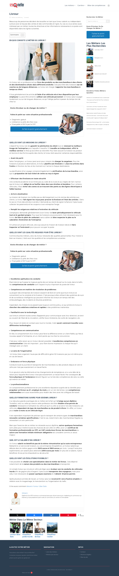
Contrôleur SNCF (99, 49)
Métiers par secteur (52, 554)
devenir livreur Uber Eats (37, 486)
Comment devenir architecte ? (95, 128)
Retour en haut (27, 573)
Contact (82, 552)
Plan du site (84, 557)
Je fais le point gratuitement (34, 129)
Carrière (80, 5)
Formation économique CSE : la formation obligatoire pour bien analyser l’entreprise (98, 123)
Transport (26, 17)
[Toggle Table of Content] (21, 34)
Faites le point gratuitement (98, 34)
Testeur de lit (98, 65)
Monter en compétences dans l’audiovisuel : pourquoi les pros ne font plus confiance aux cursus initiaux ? (98, 100)
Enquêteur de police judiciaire (102, 82)
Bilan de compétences (96, 5)
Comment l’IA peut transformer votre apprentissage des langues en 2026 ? (97, 108)
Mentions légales (85, 554)
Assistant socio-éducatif (101, 73)
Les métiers (69, 5)
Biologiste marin (99, 57)
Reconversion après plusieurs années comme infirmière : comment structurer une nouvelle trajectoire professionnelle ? (97, 115)
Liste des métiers (51, 552)
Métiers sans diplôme (17, 17)
